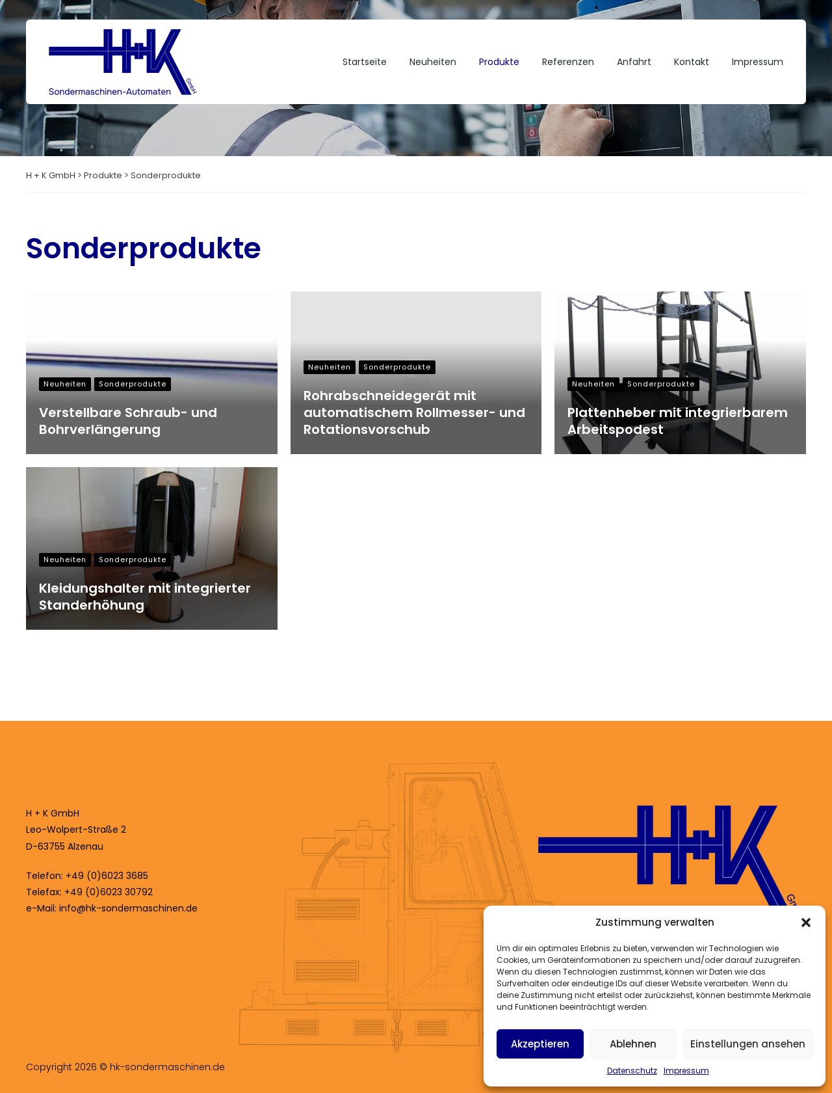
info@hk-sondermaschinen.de (128, 908)
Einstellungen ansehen (747, 1044)
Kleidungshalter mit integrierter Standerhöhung (145, 596)
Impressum (686, 1070)
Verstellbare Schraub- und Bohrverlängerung (128, 421)
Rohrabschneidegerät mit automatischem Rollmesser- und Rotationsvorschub (414, 412)
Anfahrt (634, 61)
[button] (806, 922)
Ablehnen (633, 1044)
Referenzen (568, 61)
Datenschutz (632, 1070)
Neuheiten (433, 61)
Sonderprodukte (132, 384)
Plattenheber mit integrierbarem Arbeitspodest (677, 421)
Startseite (365, 61)
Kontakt (691, 61)
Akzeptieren (540, 1044)
